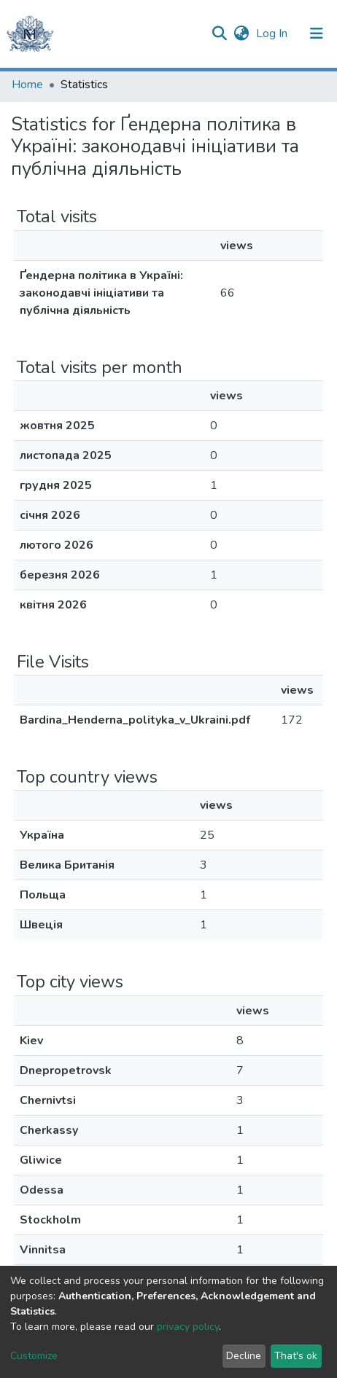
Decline (243, 1356)
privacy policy (188, 1327)
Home (27, 85)
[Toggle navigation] (316, 33)
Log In (273, 34)
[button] (241, 33)
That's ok (295, 1356)
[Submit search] (219, 33)
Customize (34, 1356)
